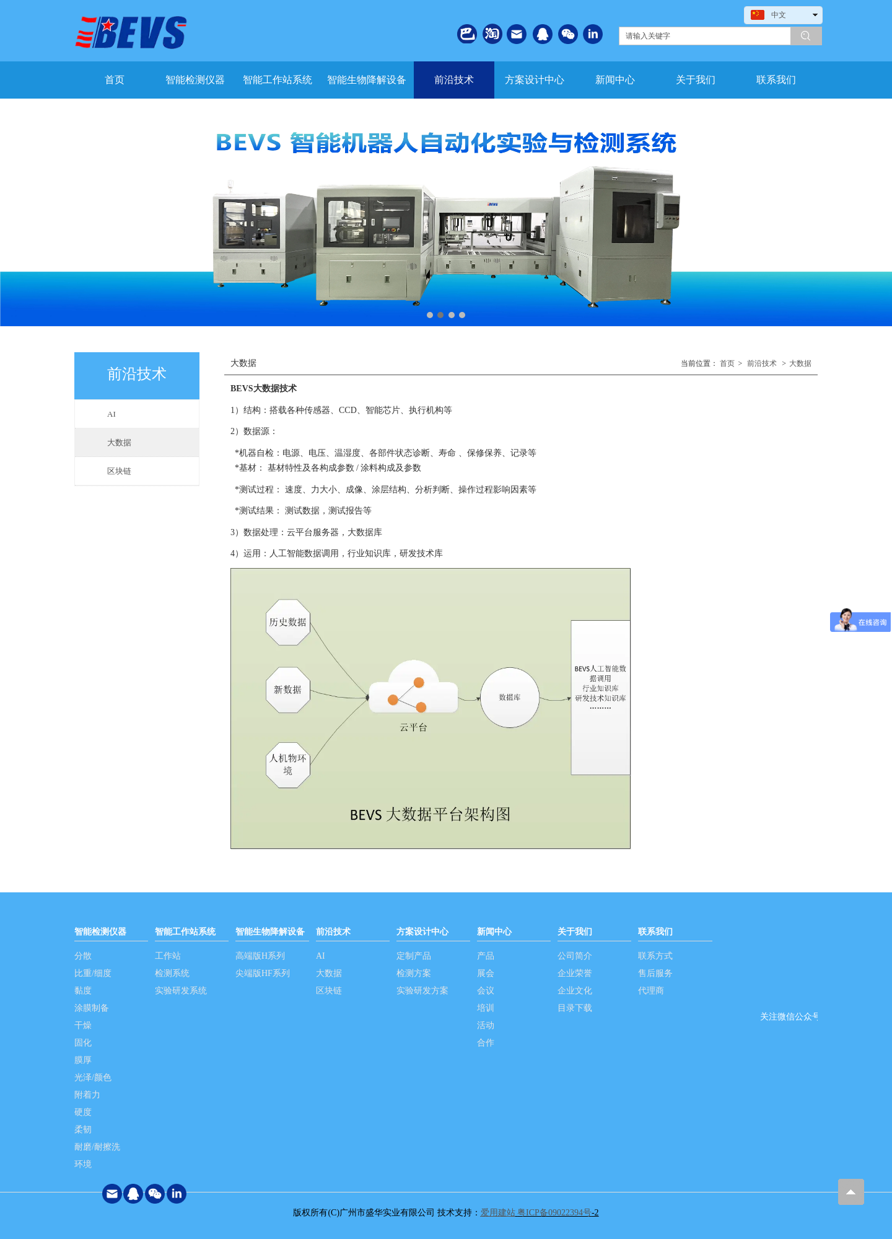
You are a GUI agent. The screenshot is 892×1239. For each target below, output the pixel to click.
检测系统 (172, 973)
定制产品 (413, 956)
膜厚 (83, 1060)
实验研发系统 (181, 990)
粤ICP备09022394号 (554, 1212)
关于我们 (575, 931)
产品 (485, 956)
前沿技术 (762, 363)
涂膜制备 (91, 1008)
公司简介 (575, 956)
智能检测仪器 (100, 931)
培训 (485, 1008)
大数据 (800, 363)
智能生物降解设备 (270, 931)
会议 (485, 990)
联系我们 (655, 931)
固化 (83, 1042)
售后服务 (655, 973)
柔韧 (83, 1129)
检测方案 (413, 973)
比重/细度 (93, 973)
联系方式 (655, 956)
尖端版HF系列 (262, 973)
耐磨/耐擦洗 (97, 1147)
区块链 (329, 990)
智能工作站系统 (185, 931)
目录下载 (575, 1008)
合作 (485, 1042)
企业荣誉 (575, 973)
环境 (83, 1164)
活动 (485, 1025)
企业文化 (575, 990)
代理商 (651, 990)
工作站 (168, 956)
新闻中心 (494, 931)
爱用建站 (498, 1212)
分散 (83, 956)
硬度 (83, 1112)
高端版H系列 (260, 956)
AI (320, 956)
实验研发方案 (422, 990)
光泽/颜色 (93, 1077)
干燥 (83, 1025)
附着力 (87, 1094)
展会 (485, 973)
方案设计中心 (422, 931)
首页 (727, 363)
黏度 (83, 990)
